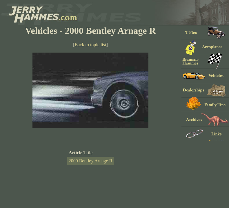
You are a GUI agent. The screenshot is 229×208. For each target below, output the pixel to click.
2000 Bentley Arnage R (90, 160)
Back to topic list (90, 44)
